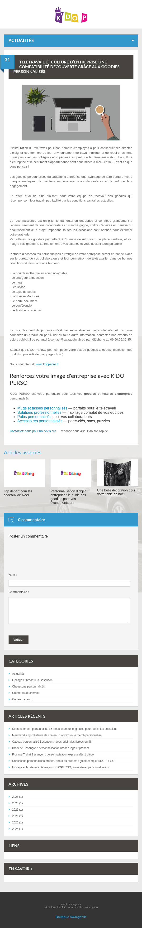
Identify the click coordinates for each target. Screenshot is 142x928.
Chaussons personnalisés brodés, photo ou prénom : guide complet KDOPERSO (63, 761)
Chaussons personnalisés (28, 686)
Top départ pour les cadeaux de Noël (18, 493)
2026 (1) (17, 796)
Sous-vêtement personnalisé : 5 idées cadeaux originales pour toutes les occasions (64, 729)
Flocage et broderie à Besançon (32, 680)
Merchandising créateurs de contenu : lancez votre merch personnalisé (57, 735)
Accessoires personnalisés (39, 421)
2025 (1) (17, 822)
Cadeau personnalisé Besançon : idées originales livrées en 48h (52, 741)
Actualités (18, 673)
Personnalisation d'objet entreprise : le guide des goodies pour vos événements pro (68, 497)
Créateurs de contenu (25, 693)
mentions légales (71, 904)
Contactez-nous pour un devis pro (33, 431)
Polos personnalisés (34, 417)
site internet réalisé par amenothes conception (71, 907)
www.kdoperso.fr (47, 364)
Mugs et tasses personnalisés (42, 408)
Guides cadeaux (22, 699)
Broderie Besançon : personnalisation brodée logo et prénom (50, 748)
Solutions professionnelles (39, 412)
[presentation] (45, 560)
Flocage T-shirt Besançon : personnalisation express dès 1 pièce (53, 754)
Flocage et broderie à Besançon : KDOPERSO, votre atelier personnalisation (60, 767)
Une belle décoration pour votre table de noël (116, 492)
